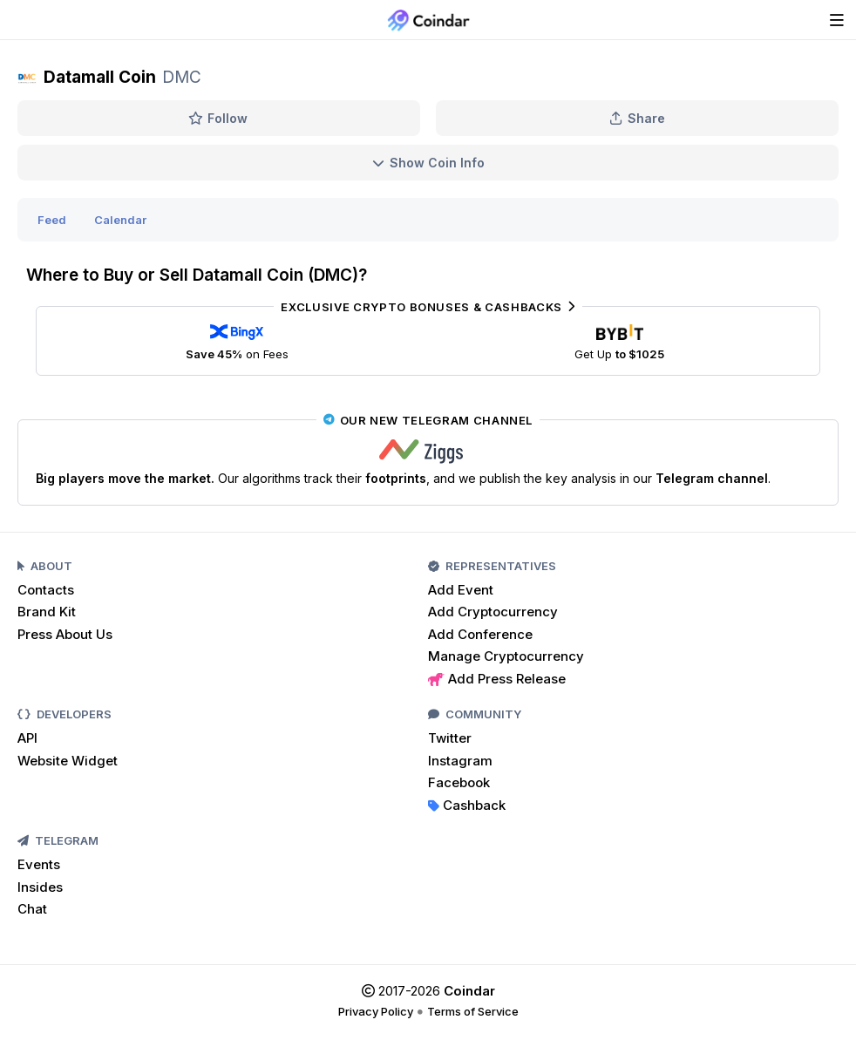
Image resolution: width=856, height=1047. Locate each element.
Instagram (460, 760)
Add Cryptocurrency (493, 611)
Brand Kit (46, 611)
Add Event (460, 589)
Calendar (120, 220)
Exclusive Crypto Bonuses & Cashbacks (427, 307)
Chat (32, 909)
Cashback (467, 805)
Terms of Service (473, 1011)
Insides (40, 887)
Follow (218, 118)
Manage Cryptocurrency (506, 656)
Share (637, 118)
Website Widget (67, 760)
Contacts (45, 589)
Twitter (450, 738)
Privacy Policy (375, 1011)
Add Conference (480, 634)
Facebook (459, 782)
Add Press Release (497, 678)
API (27, 738)
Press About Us (64, 634)
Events (38, 864)
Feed (51, 220)
